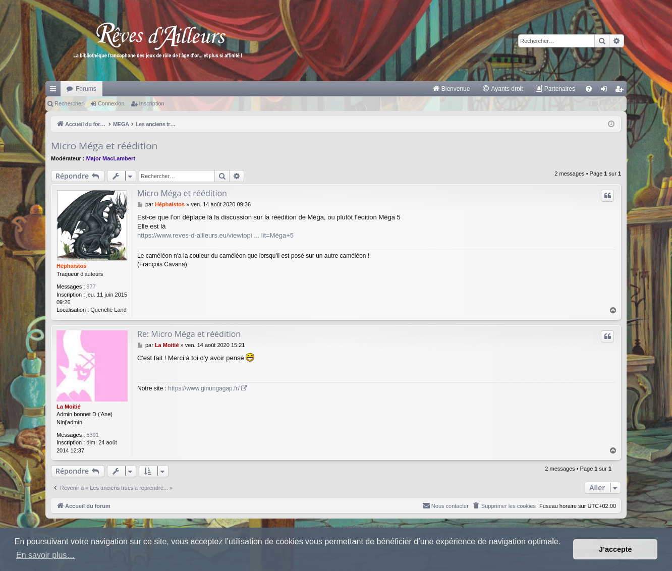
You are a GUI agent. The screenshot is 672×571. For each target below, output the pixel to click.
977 (90, 286)
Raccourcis (55, 90)
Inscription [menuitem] (621, 90)
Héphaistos (71, 266)
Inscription (151, 103)
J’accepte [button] (615, 549)
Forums (86, 88)
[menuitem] (451, 88)
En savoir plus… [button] (45, 555)
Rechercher (68, 103)
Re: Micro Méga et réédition (189, 334)
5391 (92, 435)
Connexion (111, 103)
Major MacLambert (110, 158)
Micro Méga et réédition (104, 145)
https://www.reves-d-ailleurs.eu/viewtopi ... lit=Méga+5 (215, 235)
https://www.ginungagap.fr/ (203, 388)
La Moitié (69, 407)
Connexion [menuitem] (606, 90)
